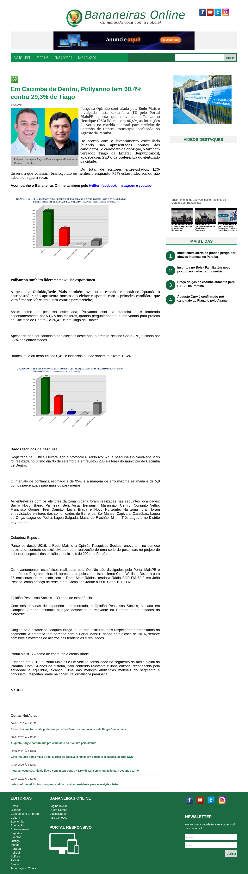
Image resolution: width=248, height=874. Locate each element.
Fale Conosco (87, 57)
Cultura (15, 817)
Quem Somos (58, 809)
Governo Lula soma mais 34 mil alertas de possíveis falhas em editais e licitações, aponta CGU (72, 756)
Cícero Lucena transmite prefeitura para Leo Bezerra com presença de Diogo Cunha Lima (68, 729)
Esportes (16, 833)
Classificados (63, 57)
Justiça (15, 841)
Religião (16, 860)
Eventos (16, 837)
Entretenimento (20, 829)
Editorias (42, 57)
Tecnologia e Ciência (24, 868)
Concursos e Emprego (25, 813)
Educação (17, 825)
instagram (225, 12)
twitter (217, 12)
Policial (15, 852)
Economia (17, 821)
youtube (210, 12)
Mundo (15, 844)
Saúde (15, 864)
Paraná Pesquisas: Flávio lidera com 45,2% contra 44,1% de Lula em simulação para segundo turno (75, 770)
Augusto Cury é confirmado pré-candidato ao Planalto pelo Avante (53, 743)
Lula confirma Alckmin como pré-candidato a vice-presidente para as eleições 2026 (64, 784)
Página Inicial (22, 57)
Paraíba (16, 848)
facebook (202, 12)
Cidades (16, 809)
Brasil (14, 806)
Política (15, 856)
